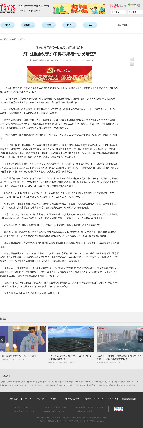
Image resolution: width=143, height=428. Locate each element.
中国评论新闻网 (109, 385)
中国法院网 (19, 385)
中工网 (114, 382)
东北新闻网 (67, 385)
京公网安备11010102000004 (55, 407)
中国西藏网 (69, 382)
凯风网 (99, 385)
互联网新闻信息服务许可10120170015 (89, 407)
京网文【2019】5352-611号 (23, 411)
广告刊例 (53, 399)
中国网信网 (99, 382)
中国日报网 (37, 382)
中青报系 (115, 12)
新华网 (9, 382)
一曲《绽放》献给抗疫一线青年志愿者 (18, 356)
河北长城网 (29, 385)
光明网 (107, 382)
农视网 (82, 385)
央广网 (54, 382)
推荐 (3, 318)
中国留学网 (121, 385)
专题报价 (40, 399)
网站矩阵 (132, 12)
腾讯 (133, 382)
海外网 (75, 385)
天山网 (45, 385)
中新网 (60, 382)
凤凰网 (10, 385)
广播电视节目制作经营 (83, 411)
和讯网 (52, 385)
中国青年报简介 (13, 399)
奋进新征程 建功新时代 (10, 39)
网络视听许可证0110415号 (54, 411)
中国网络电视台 (19, 382)
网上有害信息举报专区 (71, 399)
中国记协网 (131, 385)
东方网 (59, 385)
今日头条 (38, 385)
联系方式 (27, 399)
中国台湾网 (79, 382)
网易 (138, 382)
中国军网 (121, 382)
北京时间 (3, 385)
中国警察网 (91, 385)
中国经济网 (89, 382)
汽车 (90, 25)
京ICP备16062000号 (20, 407)
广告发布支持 (122, 399)
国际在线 (46, 382)
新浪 (128, 382)
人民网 (2, 382)
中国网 (29, 382)
